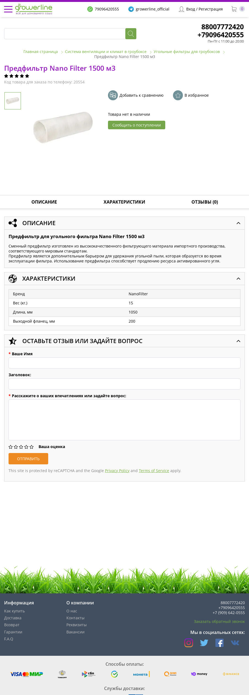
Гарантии (13, 632)
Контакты (75, 617)
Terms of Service (154, 470)
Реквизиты (76, 624)
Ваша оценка (52, 446)
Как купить (14, 611)
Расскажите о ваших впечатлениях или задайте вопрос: (67, 395)
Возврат (12, 624)
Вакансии (75, 632)
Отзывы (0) (204, 202)
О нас (71, 611)
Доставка (12, 617)
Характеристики (124, 202)
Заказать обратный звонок (219, 621)
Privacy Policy (117, 470)
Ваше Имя (21, 353)
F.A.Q (8, 638)
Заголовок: (20, 374)
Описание (44, 202)
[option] (63, 128)
